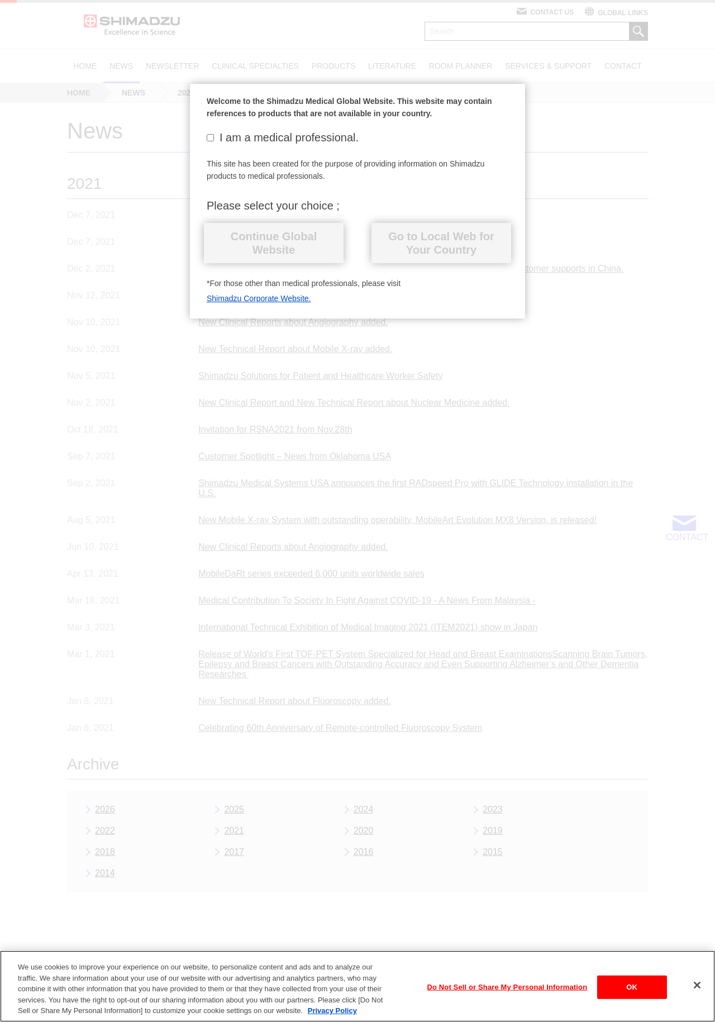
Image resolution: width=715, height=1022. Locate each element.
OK (631, 994)
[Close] (697, 992)
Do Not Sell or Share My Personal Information (507, 994)
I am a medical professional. (283, 137)
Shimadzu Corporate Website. (259, 298)
